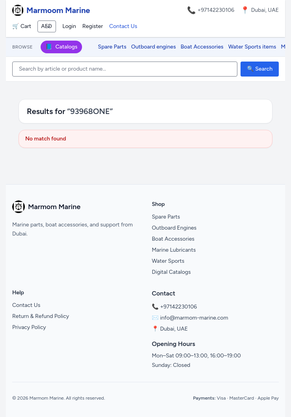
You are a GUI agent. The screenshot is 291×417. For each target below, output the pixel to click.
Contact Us (123, 26)
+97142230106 (216, 10)
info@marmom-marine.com (194, 317)
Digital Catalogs (171, 272)
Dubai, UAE (174, 328)
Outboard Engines (174, 227)
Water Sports (168, 261)
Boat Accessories (202, 46)
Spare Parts (112, 46)
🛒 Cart (21, 26)
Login (69, 26)
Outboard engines (153, 46)
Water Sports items (252, 46)
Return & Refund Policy (40, 316)
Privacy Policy (29, 327)
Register (92, 26)
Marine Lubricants (174, 250)
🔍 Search (259, 68)
